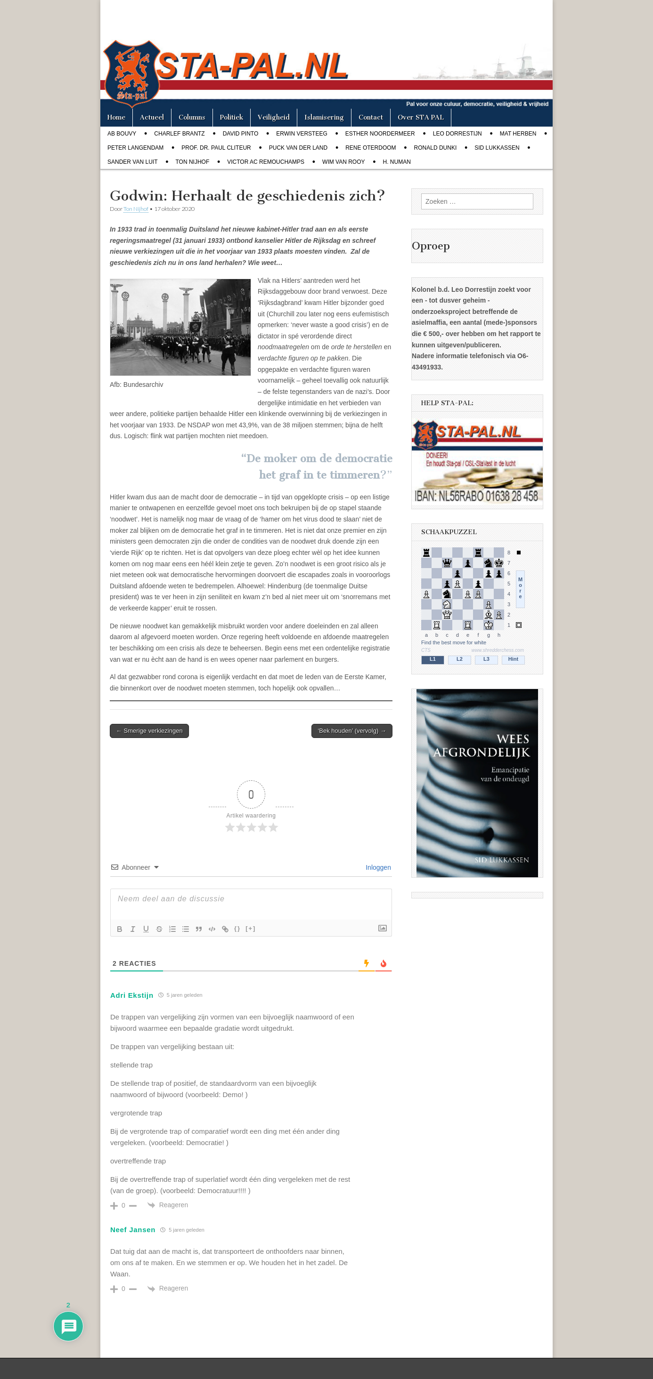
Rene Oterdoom (370, 147)
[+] (250, 928)
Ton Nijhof (192, 162)
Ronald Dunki (435, 147)
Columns (192, 117)
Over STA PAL (421, 117)
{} (237, 928)
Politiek (231, 117)
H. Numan (397, 162)
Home (116, 117)
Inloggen (377, 867)
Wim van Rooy (343, 162)
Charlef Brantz (179, 133)
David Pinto (241, 133)
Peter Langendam (135, 147)
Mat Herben (518, 133)
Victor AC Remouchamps (265, 162)
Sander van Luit (132, 162)
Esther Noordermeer (380, 133)
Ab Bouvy (121, 133)
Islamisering (324, 117)
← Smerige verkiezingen (149, 730)
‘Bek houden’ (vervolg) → (352, 730)
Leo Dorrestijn (457, 133)
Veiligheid (274, 117)
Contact (371, 117)
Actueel (152, 117)
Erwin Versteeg (301, 133)
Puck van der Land (298, 147)
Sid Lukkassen (496, 147)
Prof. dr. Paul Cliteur (216, 147)
